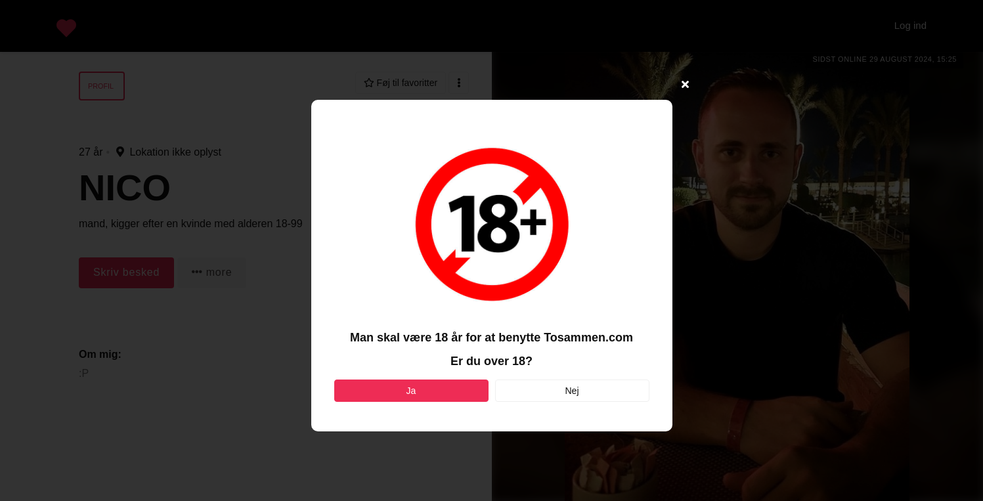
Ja (411, 390)
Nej (572, 390)
